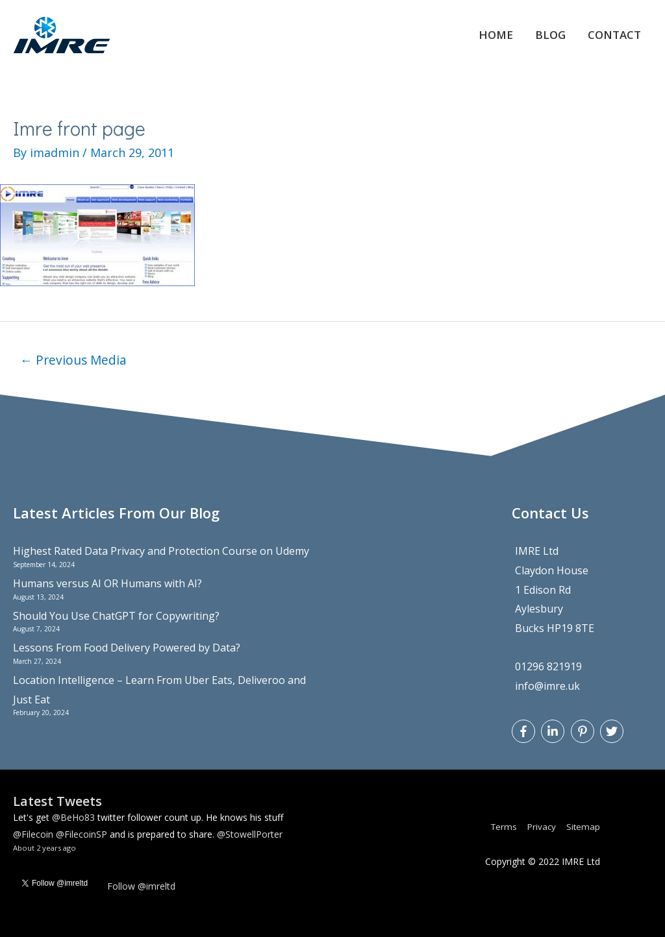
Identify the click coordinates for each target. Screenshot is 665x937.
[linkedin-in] (554, 731)
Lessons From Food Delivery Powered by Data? (126, 647)
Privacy (539, 826)
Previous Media (73, 360)
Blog (543, 35)
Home (486, 35)
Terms (498, 826)
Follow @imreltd (141, 886)
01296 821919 (548, 667)
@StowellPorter (249, 834)
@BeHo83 (73, 817)
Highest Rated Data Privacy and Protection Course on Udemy (161, 551)
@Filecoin (33, 834)
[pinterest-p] (584, 731)
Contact (611, 35)
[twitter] (613, 731)
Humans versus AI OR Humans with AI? (107, 583)
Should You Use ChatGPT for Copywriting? (116, 616)
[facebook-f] (525, 731)
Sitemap (583, 826)
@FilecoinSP (81, 834)
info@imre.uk (547, 686)
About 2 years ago (44, 848)
